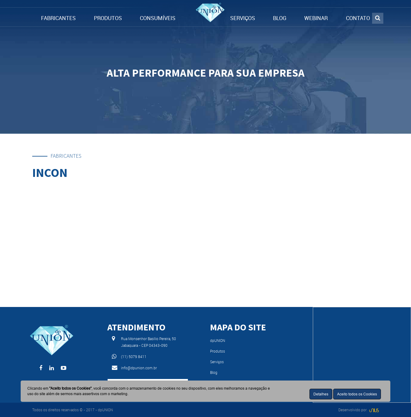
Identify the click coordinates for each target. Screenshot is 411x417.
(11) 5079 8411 (134, 356)
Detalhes (320, 394)
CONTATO (358, 18)
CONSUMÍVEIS (157, 18)
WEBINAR (316, 18)
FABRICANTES (58, 18)
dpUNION (217, 340)
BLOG (279, 18)
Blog (213, 372)
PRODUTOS (108, 18)
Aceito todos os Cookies (357, 394)
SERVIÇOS (242, 18)
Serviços (217, 361)
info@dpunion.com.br (139, 367)
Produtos (217, 351)
